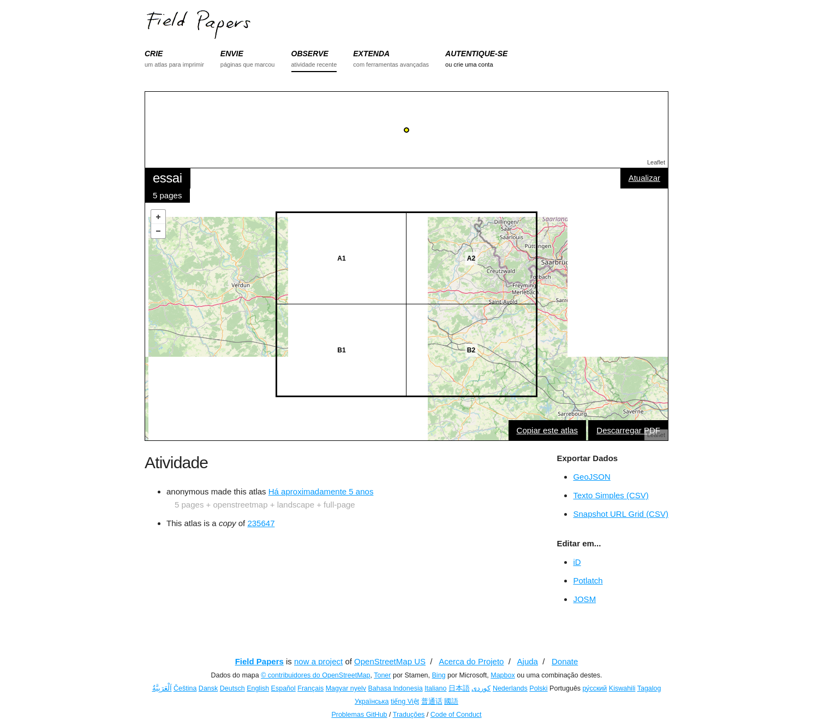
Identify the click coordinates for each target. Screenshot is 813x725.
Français (310, 688)
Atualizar (644, 177)
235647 (260, 523)
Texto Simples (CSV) (610, 495)
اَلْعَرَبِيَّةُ (162, 688)
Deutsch (232, 688)
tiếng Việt (405, 701)
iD (577, 562)
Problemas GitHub (359, 714)
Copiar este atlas (547, 430)
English (258, 688)
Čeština (185, 688)
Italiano (435, 688)
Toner (382, 675)
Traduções (409, 714)
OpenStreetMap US (390, 661)
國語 (451, 701)
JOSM (584, 599)
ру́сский (595, 688)
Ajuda (527, 661)
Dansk (208, 688)
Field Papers (259, 661)
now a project (318, 661)
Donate (565, 661)
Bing (439, 675)
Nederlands (510, 688)
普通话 (432, 701)
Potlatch (587, 580)
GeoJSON (591, 476)
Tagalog (649, 688)
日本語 (459, 688)
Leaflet (656, 162)
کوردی (481, 688)
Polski (538, 688)
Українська (372, 701)
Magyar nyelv (346, 688)
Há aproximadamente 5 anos (321, 491)
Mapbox (503, 675)
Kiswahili (622, 688)
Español (283, 688)
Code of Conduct (456, 714)
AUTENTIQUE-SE (476, 53)
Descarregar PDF (628, 430)
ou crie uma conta (469, 64)
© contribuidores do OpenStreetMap (315, 675)
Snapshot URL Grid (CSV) (620, 513)
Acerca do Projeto (471, 661)
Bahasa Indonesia (395, 688)
